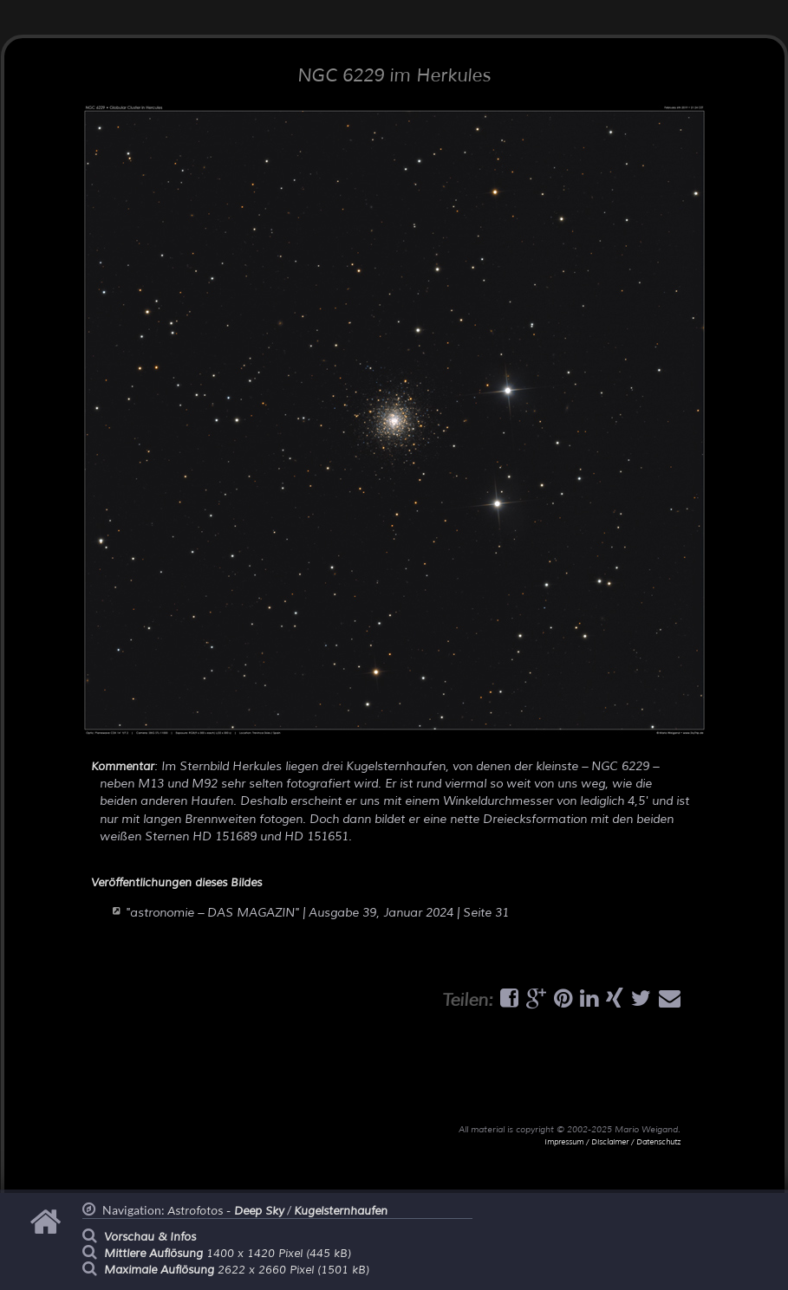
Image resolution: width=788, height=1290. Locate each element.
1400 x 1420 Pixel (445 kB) (227, 1254)
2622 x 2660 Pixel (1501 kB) (236, 1270)
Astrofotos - (225, 1211)
